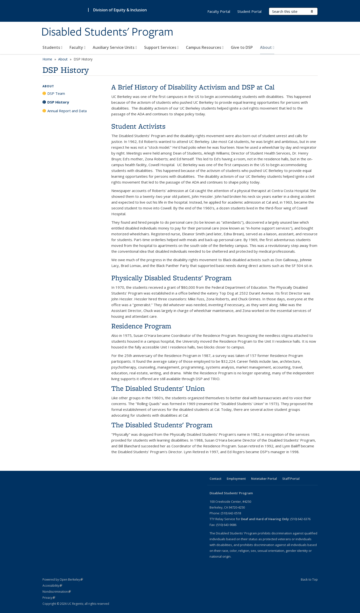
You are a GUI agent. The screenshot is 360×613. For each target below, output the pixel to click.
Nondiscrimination (56, 592)
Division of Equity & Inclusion (120, 10)
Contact (215, 478)
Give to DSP (242, 47)
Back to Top (309, 579)
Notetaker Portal (264, 478)
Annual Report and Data (67, 110)
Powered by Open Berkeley (62, 579)
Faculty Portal (218, 11)
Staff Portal (291, 478)
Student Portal (249, 11)
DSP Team (56, 93)
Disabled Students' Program (107, 32)
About (267, 47)
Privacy (48, 598)
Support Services (161, 47)
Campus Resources (205, 47)
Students (52, 47)
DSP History (58, 102)
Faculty (77, 47)
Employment (236, 478)
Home (47, 59)
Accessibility (52, 585)
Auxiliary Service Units (115, 47)
